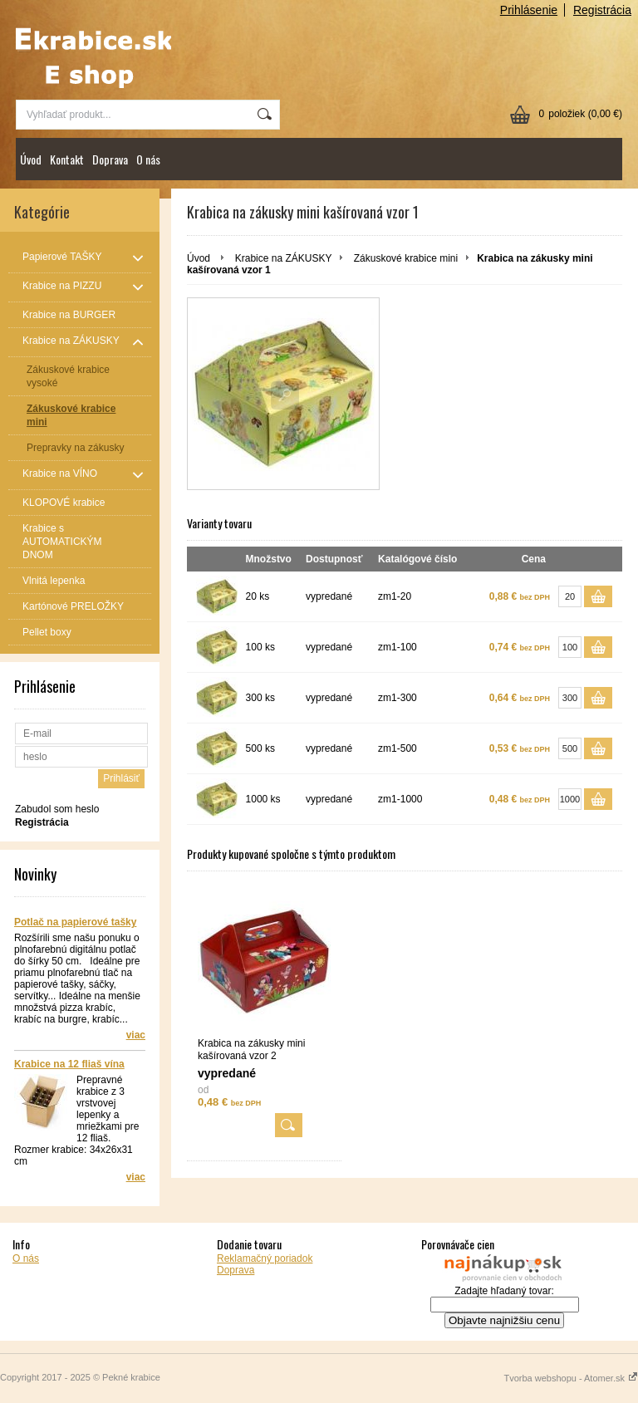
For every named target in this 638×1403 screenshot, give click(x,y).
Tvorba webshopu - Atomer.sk (570, 1378)
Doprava (110, 159)
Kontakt (67, 159)
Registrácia (602, 10)
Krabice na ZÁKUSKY (283, 258)
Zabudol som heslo (57, 809)
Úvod (31, 159)
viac (135, 1035)
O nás (148, 159)
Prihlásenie (528, 10)
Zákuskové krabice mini (406, 258)
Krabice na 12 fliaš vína (69, 1064)
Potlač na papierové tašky (75, 922)
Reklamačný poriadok (264, 1258)
